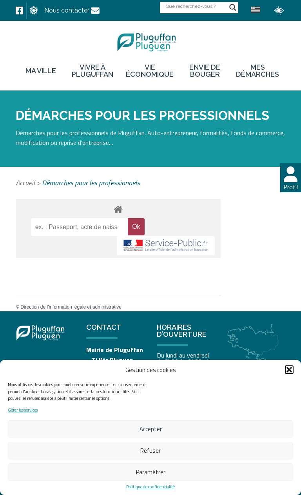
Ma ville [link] (40, 70)
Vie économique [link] (150, 71)
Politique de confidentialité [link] (150, 487)
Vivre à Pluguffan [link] (92, 71)
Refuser (150, 450)
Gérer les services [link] (23, 410)
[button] (289, 370)
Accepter (151, 429)
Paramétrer (150, 472)
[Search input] (195, 6)
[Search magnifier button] (232, 7)
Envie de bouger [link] (204, 71)
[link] (19, 10)
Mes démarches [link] (257, 71)
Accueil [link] (25, 182)
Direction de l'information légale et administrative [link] (70, 307)
